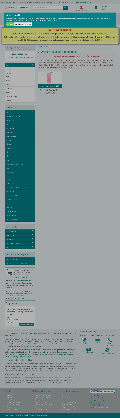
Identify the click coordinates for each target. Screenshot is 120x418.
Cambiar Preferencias (23, 24)
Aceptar (10, 24)
